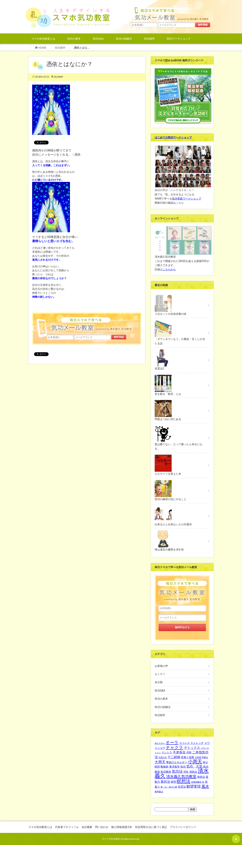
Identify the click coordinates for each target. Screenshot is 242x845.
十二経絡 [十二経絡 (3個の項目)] (174, 757)
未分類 (159, 682)
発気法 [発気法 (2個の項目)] (201, 776)
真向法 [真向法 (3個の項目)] (165, 781)
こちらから (169, 269)
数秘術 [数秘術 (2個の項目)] (164, 766)
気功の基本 (74, 38)
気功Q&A (98, 38)
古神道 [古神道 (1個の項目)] (198, 757)
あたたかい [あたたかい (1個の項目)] (160, 743)
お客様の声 (161, 665)
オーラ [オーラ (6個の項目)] (172, 742)
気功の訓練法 (124, 38)
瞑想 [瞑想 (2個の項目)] (173, 781)
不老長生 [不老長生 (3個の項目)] (179, 752)
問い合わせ (101, 827)
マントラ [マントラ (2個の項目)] (166, 752)
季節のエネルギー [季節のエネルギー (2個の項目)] (176, 762)
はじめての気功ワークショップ (173, 137)
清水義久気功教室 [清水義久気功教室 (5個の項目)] (181, 776)
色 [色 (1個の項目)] (203, 782)
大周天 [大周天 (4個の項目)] (160, 762)
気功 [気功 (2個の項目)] (183, 766)
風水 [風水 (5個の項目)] (205, 786)
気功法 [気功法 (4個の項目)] (177, 771)
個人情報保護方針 (121, 827)
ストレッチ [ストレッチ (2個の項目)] (197, 742)
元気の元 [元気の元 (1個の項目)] (162, 757)
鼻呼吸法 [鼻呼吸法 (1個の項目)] (159, 791)
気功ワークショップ (179, 38)
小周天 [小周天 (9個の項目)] (195, 761)
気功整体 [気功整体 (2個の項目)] (166, 771)
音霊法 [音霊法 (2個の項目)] (182, 786)
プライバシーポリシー (183, 827)
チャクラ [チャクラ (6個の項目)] (174, 747)
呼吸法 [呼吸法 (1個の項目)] (205, 757)
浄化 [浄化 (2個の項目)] (185, 771)
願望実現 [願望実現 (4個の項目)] (193, 786)
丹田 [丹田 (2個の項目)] (189, 752)
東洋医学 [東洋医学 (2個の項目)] (174, 766)
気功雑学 (149, 38)
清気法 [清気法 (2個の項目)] (193, 771)
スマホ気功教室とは (43, 38)
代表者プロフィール (67, 827)
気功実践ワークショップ (186, 198)
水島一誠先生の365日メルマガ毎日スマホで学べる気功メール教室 (171, 13)
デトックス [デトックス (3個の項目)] (192, 748)
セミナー (160, 674)
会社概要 (87, 827)
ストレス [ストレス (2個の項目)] (184, 742)
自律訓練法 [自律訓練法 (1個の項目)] (196, 782)
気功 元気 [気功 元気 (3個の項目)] (194, 766)
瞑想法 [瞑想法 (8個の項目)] (183, 781)
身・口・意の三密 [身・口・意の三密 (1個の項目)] (169, 787)
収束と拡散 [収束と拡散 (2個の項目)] (187, 757)
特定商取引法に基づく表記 (151, 827)
